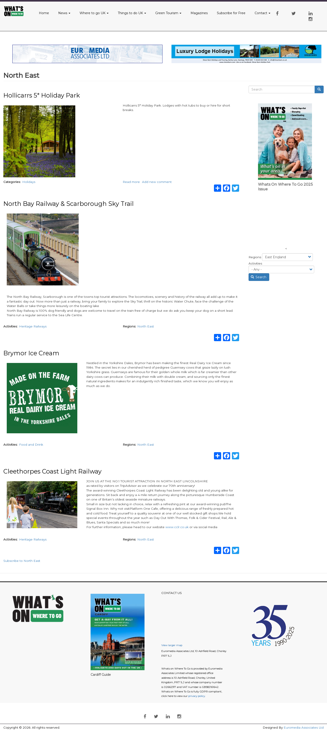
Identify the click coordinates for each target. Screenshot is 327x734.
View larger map (171, 645)
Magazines (199, 13)
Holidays (28, 182)
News (64, 13)
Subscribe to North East (21, 561)
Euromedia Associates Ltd (304, 727)
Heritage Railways (33, 326)
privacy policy (196, 696)
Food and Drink (31, 444)
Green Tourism (168, 13)
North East (145, 326)
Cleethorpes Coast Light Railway (52, 471)
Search (259, 277)
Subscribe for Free (231, 13)
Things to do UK (132, 13)
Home (44, 13)
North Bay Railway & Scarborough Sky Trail (68, 203)
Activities (255, 263)
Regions (255, 257)
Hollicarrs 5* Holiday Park (41, 95)
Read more (131, 182)
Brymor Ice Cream (31, 353)
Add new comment (157, 182)
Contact (262, 13)
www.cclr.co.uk (177, 527)
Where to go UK (94, 13)
